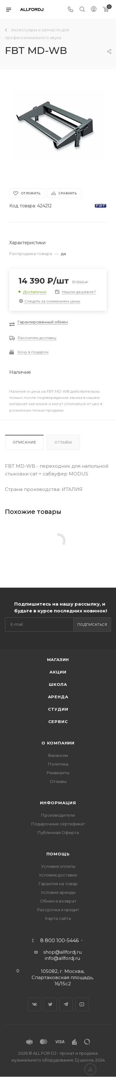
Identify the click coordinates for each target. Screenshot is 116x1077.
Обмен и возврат (58, 900)
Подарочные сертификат (58, 823)
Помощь (58, 853)
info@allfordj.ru (62, 958)
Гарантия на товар (58, 883)
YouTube (81, 1004)
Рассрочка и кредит (58, 909)
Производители (58, 815)
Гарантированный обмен (43, 322)
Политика (58, 763)
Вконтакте (34, 1004)
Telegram (66, 1004)
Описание (24, 442)
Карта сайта (58, 918)
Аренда (58, 696)
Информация (58, 802)
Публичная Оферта (58, 832)
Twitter (50, 1004)
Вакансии (58, 755)
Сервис (58, 721)
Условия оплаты (58, 866)
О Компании (58, 742)
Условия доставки (58, 874)
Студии (58, 709)
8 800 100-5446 (59, 940)
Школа (58, 684)
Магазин (58, 659)
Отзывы (63, 442)
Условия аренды (58, 892)
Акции (58, 671)
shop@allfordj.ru (62, 952)
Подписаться (92, 624)
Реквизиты (58, 772)
